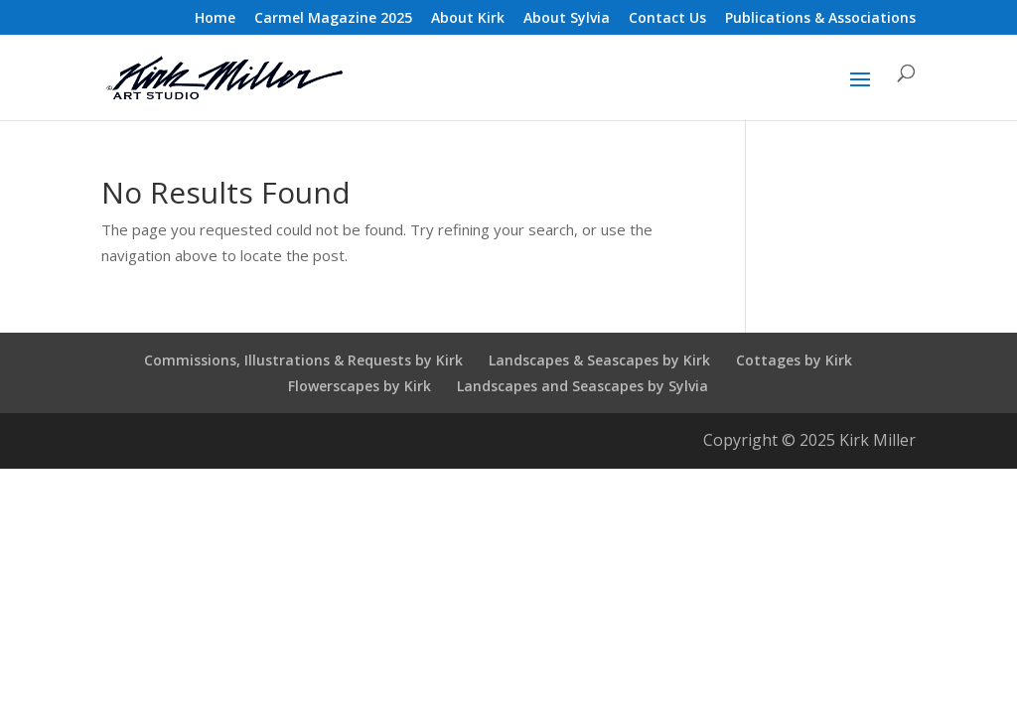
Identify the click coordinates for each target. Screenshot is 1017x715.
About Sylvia (566, 19)
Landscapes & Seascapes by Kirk (599, 360)
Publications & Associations (820, 19)
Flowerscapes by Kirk (359, 385)
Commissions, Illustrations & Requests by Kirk (303, 360)
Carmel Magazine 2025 (333, 19)
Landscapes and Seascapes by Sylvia (582, 385)
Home (215, 19)
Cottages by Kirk (794, 360)
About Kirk (468, 19)
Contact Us (667, 19)
